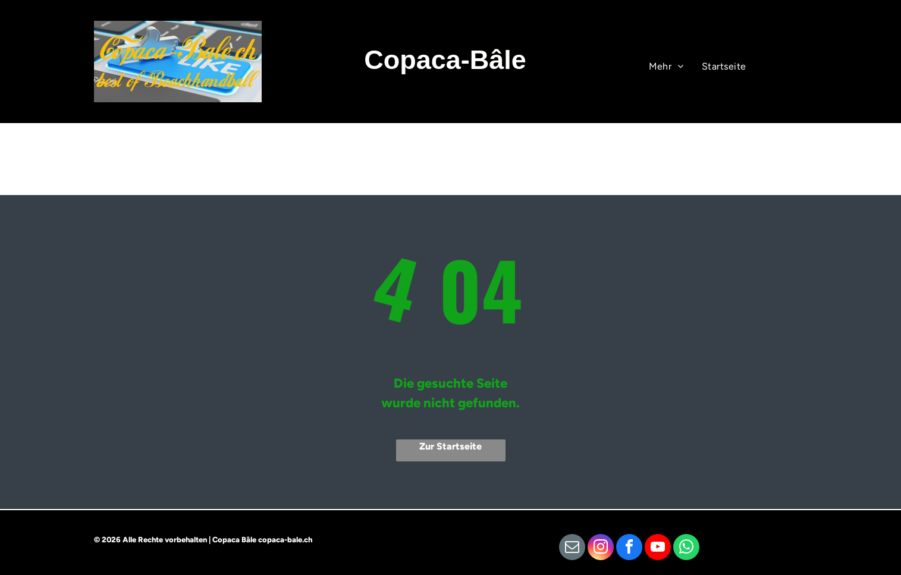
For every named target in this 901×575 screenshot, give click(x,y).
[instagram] (601, 548)
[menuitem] (724, 66)
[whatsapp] (686, 548)
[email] (572, 548)
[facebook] (629, 548)
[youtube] (658, 548)
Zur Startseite (450, 446)
